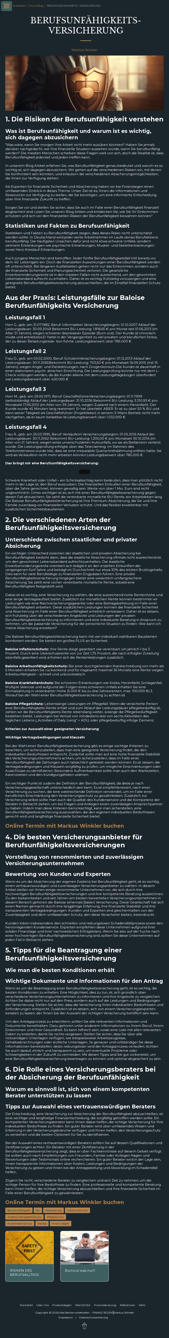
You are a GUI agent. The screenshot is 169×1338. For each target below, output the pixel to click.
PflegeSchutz (55, 1217)
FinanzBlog (36, 5)
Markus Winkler (85, 50)
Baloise (42, 1223)
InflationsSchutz (77, 1210)
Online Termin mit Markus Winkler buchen (64, 826)
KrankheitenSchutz (19, 1223)
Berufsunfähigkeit (18, 1210)
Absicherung (53, 1210)
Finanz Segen (60, 1223)
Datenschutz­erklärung (93, 1317)
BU (38, 1210)
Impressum (66, 1317)
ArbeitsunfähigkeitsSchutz (24, 1217)
